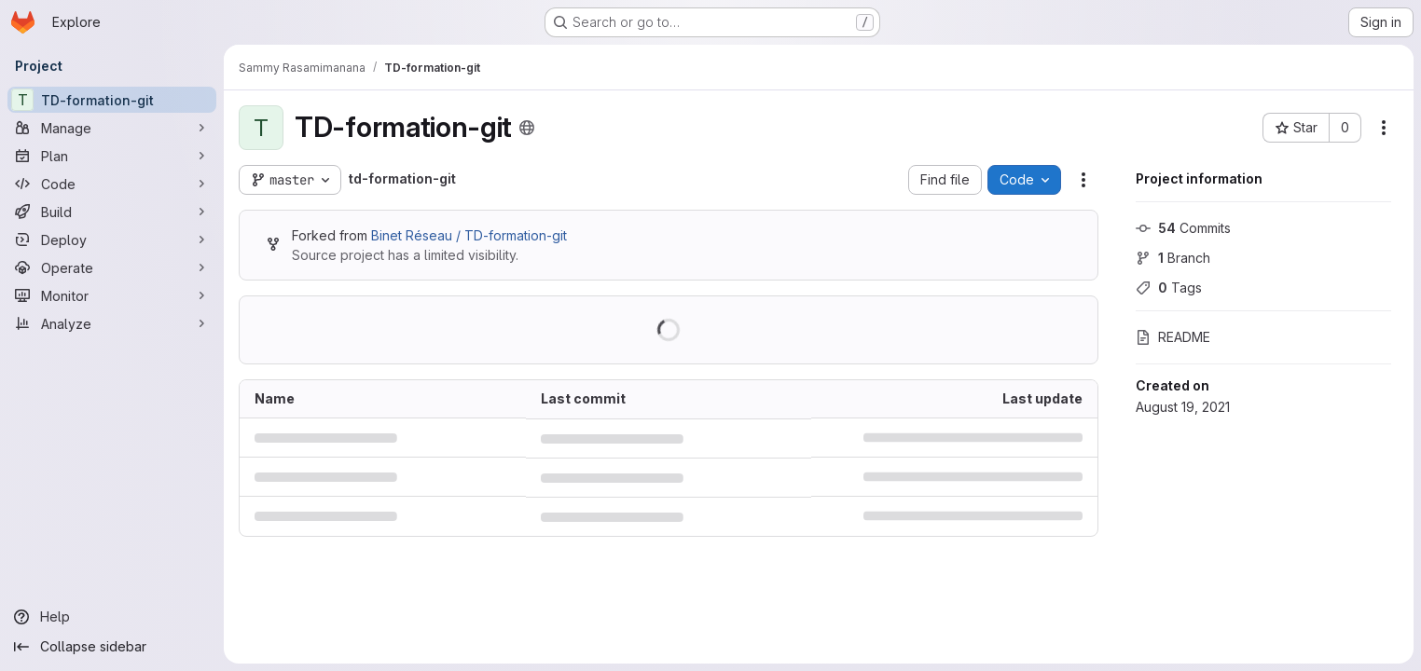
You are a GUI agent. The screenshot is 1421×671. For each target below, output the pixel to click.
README (1173, 337)
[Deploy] (111, 239)
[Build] (111, 212)
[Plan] (111, 156)
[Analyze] (111, 323)
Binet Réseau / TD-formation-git (469, 235)
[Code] (111, 184)
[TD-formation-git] (111, 100)
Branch (1173, 258)
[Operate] (111, 267)
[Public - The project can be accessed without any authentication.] (526, 127)
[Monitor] (111, 295)
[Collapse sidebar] (111, 647)
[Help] (111, 617)
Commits (1183, 228)
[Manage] (111, 128)
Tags (1169, 287)
